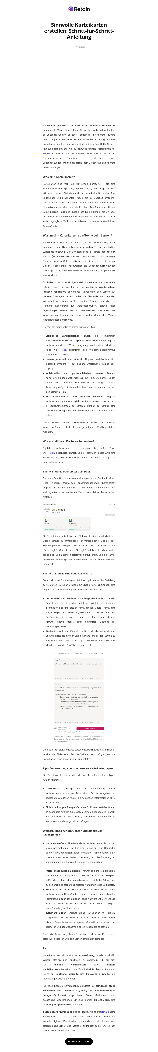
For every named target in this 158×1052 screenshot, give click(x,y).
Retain (46, 153)
